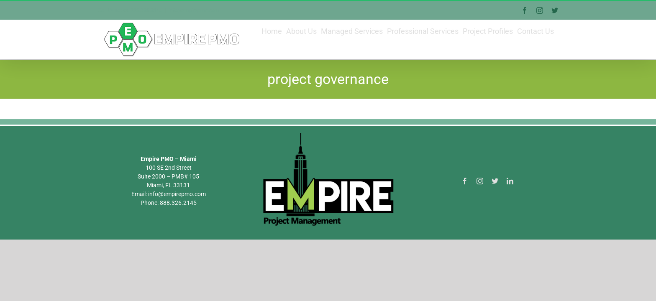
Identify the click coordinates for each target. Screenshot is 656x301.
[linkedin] (510, 202)
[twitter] (495, 202)
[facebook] (464, 202)
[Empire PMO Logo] (327, 154)
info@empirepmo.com (194, 10)
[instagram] (480, 202)
